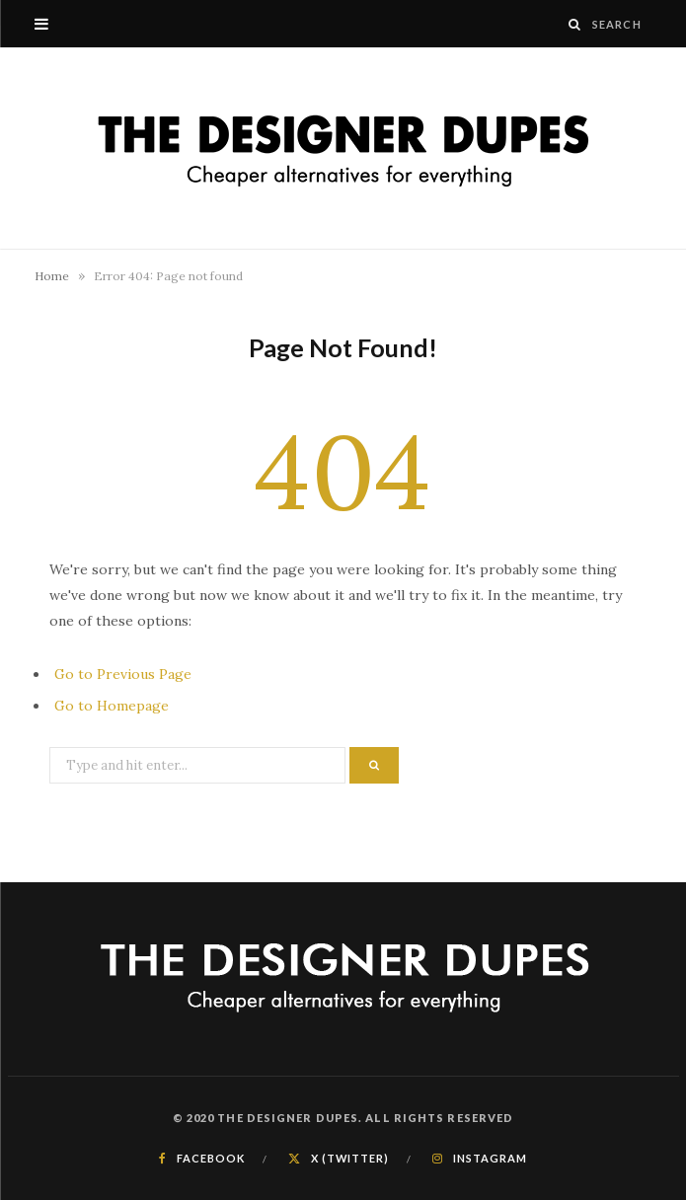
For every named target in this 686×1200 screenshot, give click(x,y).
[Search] (575, 24)
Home (52, 275)
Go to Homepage (111, 705)
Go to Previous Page (122, 674)
